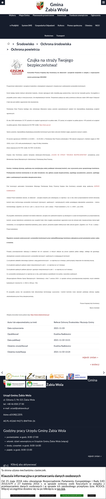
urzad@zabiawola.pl (19, 408)
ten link (61, 489)
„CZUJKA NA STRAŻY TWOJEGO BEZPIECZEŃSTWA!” (69, 155)
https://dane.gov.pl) (45, 125)
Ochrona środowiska (55, 44)
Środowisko (25, 44)
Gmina (52, 7)
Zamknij (91, 495)
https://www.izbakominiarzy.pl (39, 315)
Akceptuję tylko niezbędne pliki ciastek (71, 495)
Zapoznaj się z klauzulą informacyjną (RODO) (23, 495)
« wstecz (94, 364)
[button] (103, 2)
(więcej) (64, 441)
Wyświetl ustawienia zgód (48, 495)
